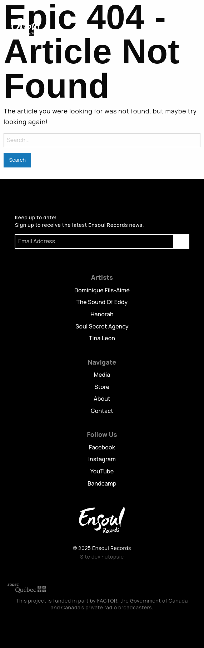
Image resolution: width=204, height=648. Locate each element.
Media (102, 375)
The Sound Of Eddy (102, 302)
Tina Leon (102, 338)
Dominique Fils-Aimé (102, 290)
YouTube (102, 471)
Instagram (102, 459)
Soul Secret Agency (102, 326)
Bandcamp (102, 483)
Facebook (102, 447)
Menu (185, 26)
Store (102, 387)
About (102, 399)
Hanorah (102, 314)
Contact (102, 411)
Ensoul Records (26, 26)
